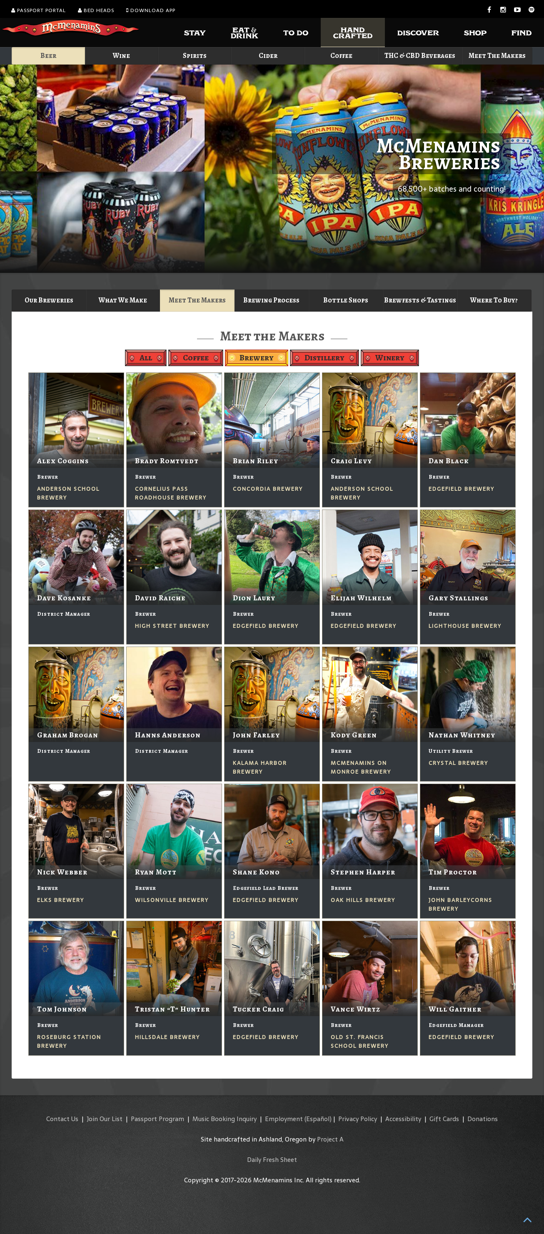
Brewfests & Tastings (420, 300)
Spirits (195, 55)
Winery (389, 357)
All (146, 357)
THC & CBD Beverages (419, 55)
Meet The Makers (497, 55)
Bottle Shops (345, 300)
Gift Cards (444, 1119)
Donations (482, 1119)
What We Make (123, 300)
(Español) (318, 1119)
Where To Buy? (494, 300)
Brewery (257, 357)
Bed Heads (96, 10)
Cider (268, 55)
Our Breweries (49, 300)
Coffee (341, 55)
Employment (284, 1119)
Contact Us (62, 1119)
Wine (121, 55)
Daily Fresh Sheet (272, 1159)
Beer (48, 55)
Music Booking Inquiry (224, 1119)
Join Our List (104, 1119)
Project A (330, 1139)
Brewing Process (271, 300)
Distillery (324, 357)
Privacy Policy (357, 1119)
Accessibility (403, 1119)
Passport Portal (38, 10)
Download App (150, 10)
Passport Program (157, 1119)
